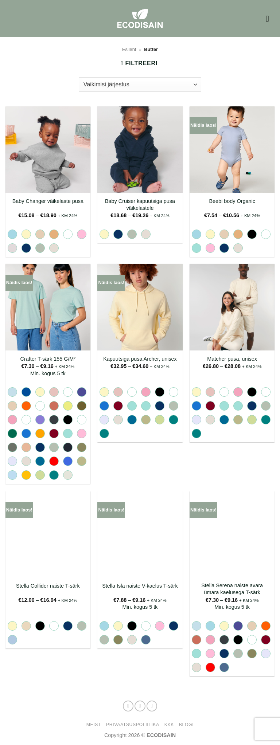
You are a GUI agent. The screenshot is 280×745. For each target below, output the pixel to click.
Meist (93, 724)
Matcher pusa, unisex (232, 359)
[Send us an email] (152, 706)
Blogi (186, 724)
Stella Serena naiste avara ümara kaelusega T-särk (232, 589)
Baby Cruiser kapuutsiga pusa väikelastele (140, 204)
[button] (270, 18)
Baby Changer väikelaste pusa (47, 201)
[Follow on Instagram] (140, 706)
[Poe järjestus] (140, 84)
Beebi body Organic (232, 201)
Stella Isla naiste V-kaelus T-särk (140, 586)
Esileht (129, 49)
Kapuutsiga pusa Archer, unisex (140, 359)
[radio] (12, 234)
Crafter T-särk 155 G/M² (47, 359)
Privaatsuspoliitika (132, 724)
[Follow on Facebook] (128, 706)
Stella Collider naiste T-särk (48, 586)
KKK (169, 724)
